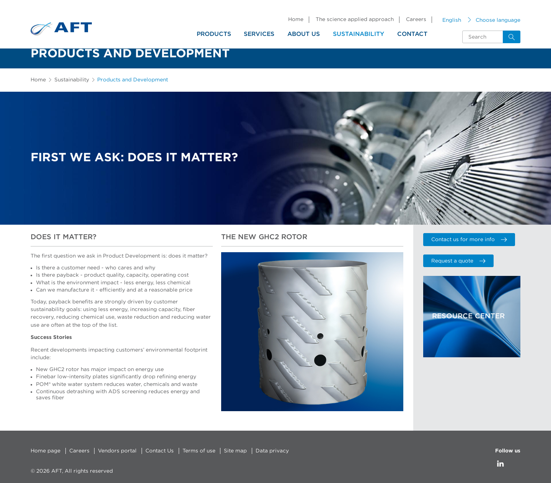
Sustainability (358, 34)
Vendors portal (117, 451)
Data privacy (272, 451)
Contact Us (159, 451)
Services (259, 34)
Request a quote (458, 261)
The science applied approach (355, 19)
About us (303, 34)
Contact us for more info (469, 239)
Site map (235, 451)
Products (214, 34)
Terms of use (199, 451)
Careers (416, 19)
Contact (412, 34)
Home (295, 19)
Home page (45, 451)
